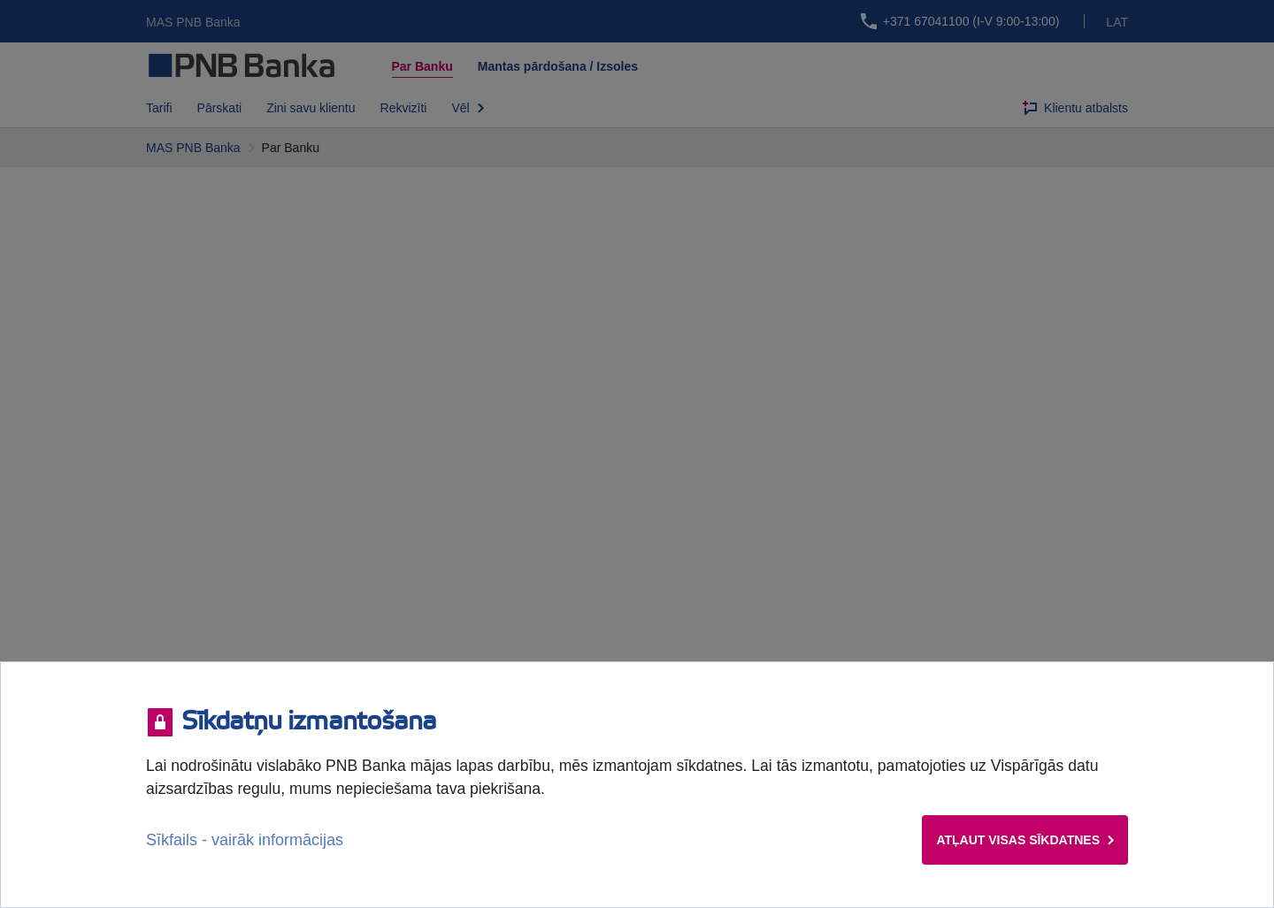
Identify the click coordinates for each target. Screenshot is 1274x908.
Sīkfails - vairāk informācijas (244, 840)
